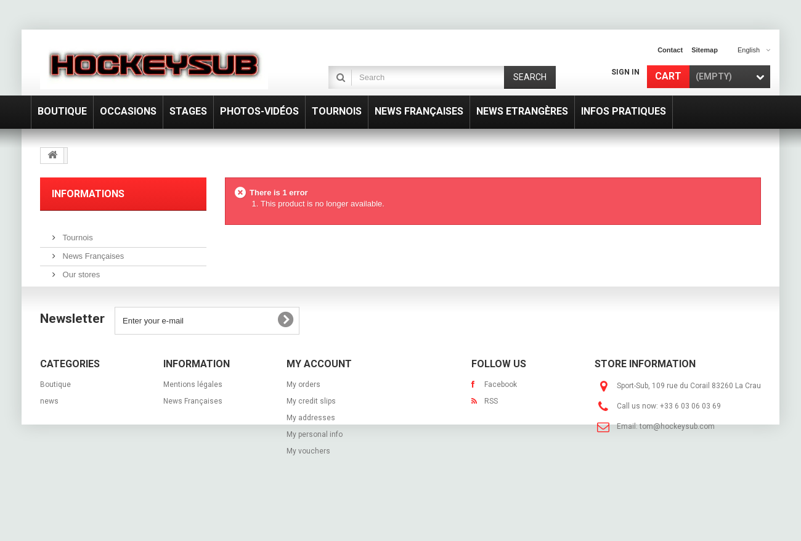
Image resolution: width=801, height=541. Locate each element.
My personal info (315, 464)
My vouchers (308, 480)
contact (670, 50)
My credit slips (311, 430)
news (49, 430)
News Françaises (92, 251)
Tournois (76, 232)
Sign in (625, 72)
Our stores (80, 269)
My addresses (311, 447)
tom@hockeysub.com (677, 456)
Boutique (55, 414)
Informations (88, 194)
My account (319, 393)
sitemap (704, 50)
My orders (303, 414)
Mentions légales (192, 414)
